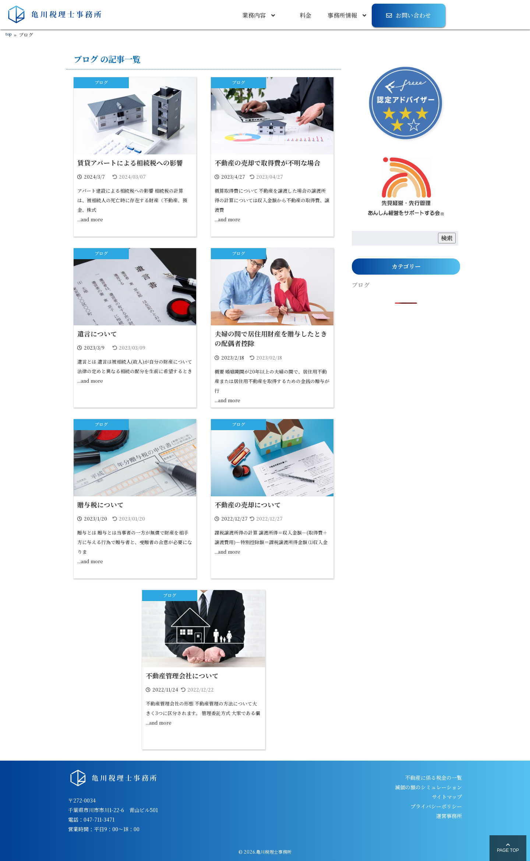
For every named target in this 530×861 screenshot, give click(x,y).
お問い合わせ (413, 15)
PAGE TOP (508, 848)
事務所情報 (342, 15)
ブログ (101, 82)
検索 (447, 238)
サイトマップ (447, 796)
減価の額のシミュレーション (428, 787)
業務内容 (254, 15)
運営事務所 (449, 815)
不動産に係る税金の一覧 (433, 777)
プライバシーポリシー (436, 806)
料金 (305, 15)
